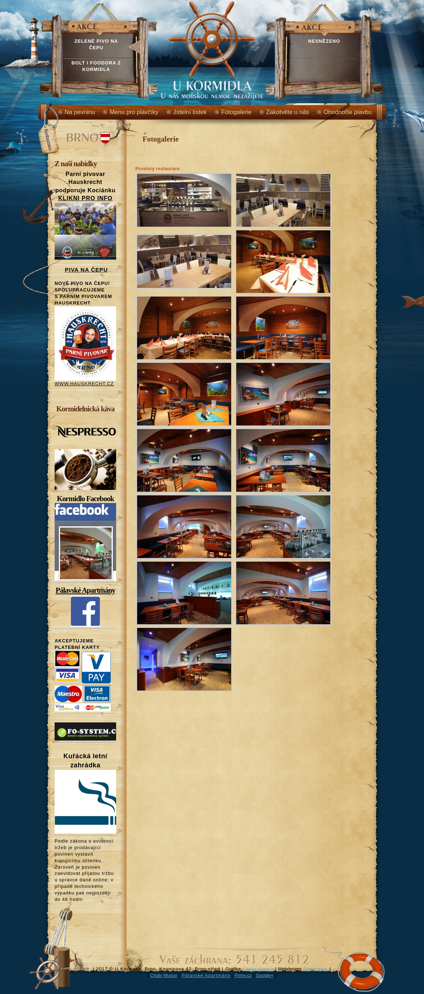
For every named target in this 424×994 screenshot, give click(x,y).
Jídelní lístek (190, 112)
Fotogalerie (236, 112)
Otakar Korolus (258, 969)
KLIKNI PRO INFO (85, 198)
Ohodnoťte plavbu (348, 112)
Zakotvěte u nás (287, 112)
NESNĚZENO (324, 41)
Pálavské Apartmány (85, 590)
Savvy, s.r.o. (316, 969)
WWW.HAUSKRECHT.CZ (84, 383)
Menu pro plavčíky (134, 112)
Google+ (265, 975)
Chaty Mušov (163, 975)
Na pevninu (80, 112)
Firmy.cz (242, 975)
